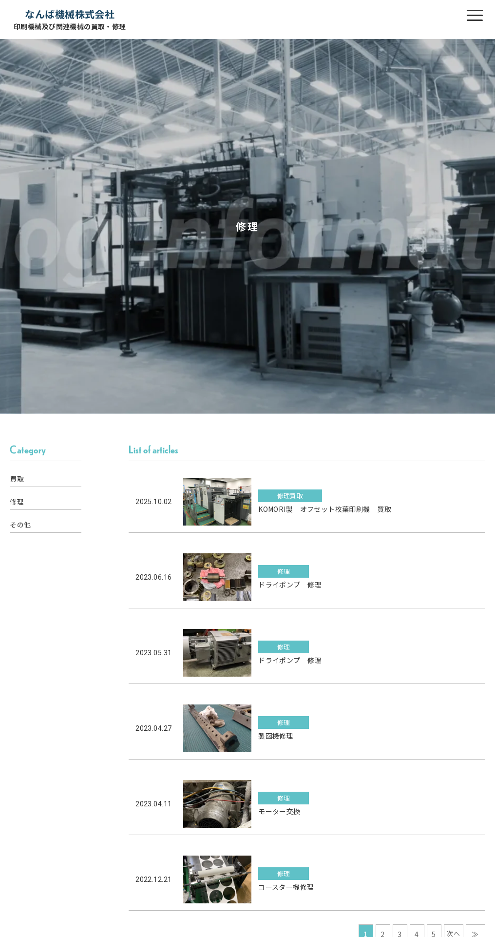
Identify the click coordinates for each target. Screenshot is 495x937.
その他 (20, 524)
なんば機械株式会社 (70, 19)
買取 (17, 478)
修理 (17, 501)
